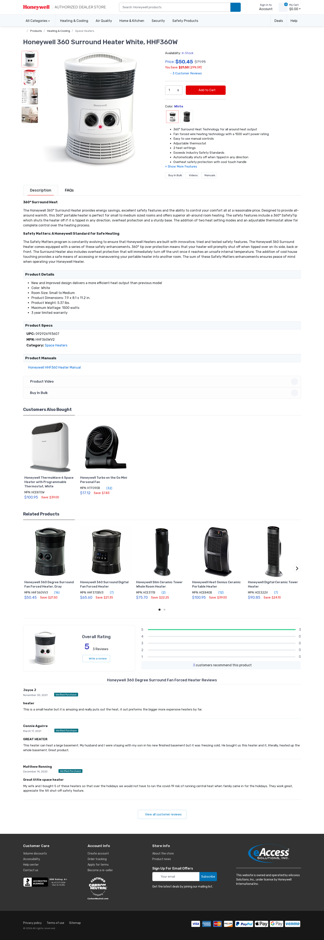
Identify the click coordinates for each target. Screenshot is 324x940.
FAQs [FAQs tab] (69, 190)
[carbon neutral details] (110, 888)
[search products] (235, 7)
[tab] (40, 190)
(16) (55, 592)
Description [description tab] (40, 190)
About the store (163, 853)
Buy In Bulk (174, 175)
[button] (98, 109)
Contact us (30, 870)
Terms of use (55, 923)
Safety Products (185, 21)
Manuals (208, 175)
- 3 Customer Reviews (183, 73)
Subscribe (208, 876)
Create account (98, 853)
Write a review (96, 658)
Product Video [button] (162, 381)
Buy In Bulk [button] (162, 392)
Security (158, 21)
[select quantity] (173, 90)
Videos (192, 175)
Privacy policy (32, 923)
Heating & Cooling (74, 21)
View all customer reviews (162, 814)
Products (36, 30)
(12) (219, 592)
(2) (161, 592)
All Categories (35, 21)
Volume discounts (35, 853)
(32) (107, 488)
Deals (278, 21)
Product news (161, 859)
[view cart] (283, 7)
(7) (109, 592)
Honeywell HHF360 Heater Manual (53, 367)
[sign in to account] (263, 7)
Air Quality (104, 21)
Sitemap (75, 923)
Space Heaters (84, 30)
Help (294, 21)
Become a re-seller (100, 870)
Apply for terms (98, 864)
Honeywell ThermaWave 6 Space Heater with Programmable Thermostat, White (49, 482)
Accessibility (31, 859)
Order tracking (97, 859)
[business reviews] (46, 882)
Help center (31, 864)
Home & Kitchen (131, 21)
